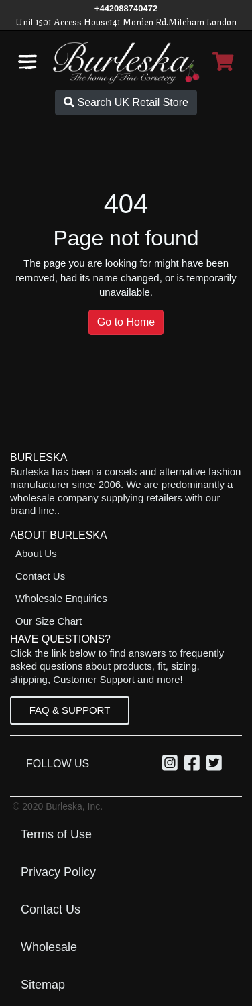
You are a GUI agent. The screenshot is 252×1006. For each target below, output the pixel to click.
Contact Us (40, 576)
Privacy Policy (58, 872)
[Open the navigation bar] (27, 61)
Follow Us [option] (60, 763)
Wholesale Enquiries (61, 598)
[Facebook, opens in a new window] (194, 765)
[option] (172, 764)
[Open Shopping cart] (223, 61)
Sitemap (43, 984)
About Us (36, 553)
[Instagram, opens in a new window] (172, 765)
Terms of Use (56, 834)
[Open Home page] (126, 62)
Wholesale (49, 947)
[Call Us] (126, 8)
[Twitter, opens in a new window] (216, 765)
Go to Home (126, 322)
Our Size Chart (48, 621)
